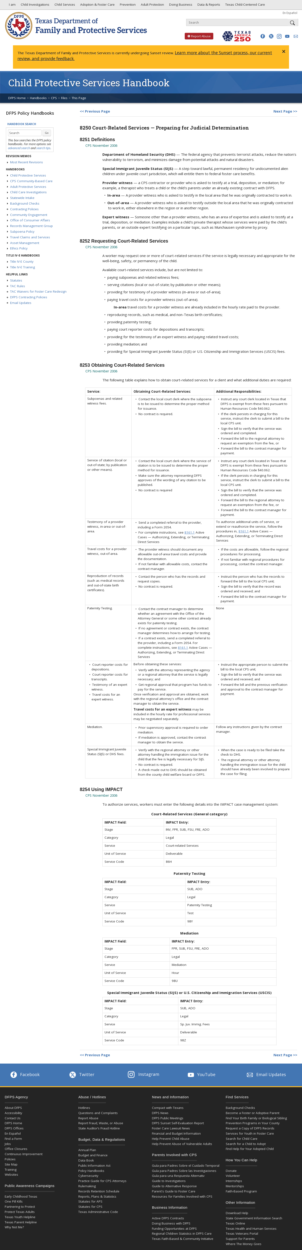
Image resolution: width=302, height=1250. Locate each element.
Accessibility (13, 1113)
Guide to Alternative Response (174, 1186)
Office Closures (16, 1149)
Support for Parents (240, 1239)
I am (11, 5)
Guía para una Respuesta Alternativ (178, 1176)
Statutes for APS (90, 1201)
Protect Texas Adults (20, 1212)
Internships (234, 1181)
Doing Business (180, 5)
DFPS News (160, 1113)
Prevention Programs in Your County (253, 1123)
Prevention (127, 5)
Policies (10, 1159)
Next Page (282, 111)
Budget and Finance (93, 1155)
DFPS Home (17, 98)
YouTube (201, 1074)
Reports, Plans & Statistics (97, 1196)
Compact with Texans (168, 1108)
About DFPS (13, 1108)
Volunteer (233, 1176)
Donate (231, 1171)
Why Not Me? (14, 1227)
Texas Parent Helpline (21, 1222)
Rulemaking (87, 1186)
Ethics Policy (19, 248)
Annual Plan (87, 1150)
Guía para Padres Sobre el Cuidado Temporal (185, 1165)
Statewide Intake (22, 198)
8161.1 (190, 532)
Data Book (86, 1160)
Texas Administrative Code (98, 1212)
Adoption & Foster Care (97, 5)
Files (64, 98)
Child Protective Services (28, 175)
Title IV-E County (22, 261)
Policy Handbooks (91, 1171)
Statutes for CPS (90, 1206)
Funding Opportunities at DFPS (174, 1228)
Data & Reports (208, 5)
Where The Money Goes (243, 1244)
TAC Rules (17, 286)
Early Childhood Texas (21, 1196)
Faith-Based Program (241, 1191)
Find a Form (13, 1138)
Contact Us (13, 1118)
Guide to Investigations (169, 1181)
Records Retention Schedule (98, 1191)
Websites (11, 1174)
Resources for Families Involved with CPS (182, 1196)
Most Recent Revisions (26, 162)
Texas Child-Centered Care (244, 5)
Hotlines (84, 1108)
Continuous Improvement (23, 1154)
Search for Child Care (241, 1138)
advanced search (19, 148)
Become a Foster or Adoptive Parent (252, 1113)
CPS (54, 98)
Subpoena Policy (22, 231)
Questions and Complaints (98, 1113)
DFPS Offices (14, 1128)
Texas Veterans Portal (242, 1233)
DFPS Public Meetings (167, 1118)
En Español (290, 13)
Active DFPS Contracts (168, 1218)
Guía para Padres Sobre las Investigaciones (184, 1171)
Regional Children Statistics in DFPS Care (182, 1233)
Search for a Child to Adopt (246, 1144)
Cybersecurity (88, 1176)
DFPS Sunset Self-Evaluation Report (178, 1123)
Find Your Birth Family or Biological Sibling (256, 1118)
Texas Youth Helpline (20, 1217)
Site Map (11, 1164)
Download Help (237, 1213)
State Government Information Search (254, 1218)
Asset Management (24, 243)
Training (11, 1169)
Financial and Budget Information (176, 1133)
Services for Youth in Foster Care (250, 1133)
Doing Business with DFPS (171, 1223)
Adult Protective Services (28, 187)
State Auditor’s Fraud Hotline (99, 1128)
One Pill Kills (14, 1201)
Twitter (81, 1074)
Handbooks (38, 98)
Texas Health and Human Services (251, 1228)
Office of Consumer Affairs (30, 220)
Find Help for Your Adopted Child (250, 1149)
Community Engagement (28, 215)
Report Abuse (198, 36)
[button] (263, 36)
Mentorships (235, 1186)
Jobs (8, 1144)
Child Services (64, 5)
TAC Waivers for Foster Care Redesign (38, 291)
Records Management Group (31, 226)
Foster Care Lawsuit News (171, 1128)
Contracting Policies (24, 209)
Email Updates (20, 303)
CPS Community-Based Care (31, 181)
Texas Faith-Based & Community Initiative (182, 1239)
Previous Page (97, 111)
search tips (43, 148)
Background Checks (24, 203)
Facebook (24, 1074)
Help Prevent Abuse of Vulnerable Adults (182, 1144)
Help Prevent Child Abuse (170, 1138)
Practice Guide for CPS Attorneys (102, 1181)
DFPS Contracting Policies (28, 297)
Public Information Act (94, 1165)
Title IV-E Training (22, 267)
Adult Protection (152, 5)
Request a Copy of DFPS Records (250, 1128)
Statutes (16, 280)
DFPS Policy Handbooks (30, 113)
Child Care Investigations (28, 192)
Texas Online (235, 1223)
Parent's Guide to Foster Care (173, 1191)
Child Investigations (34, 5)
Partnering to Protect (20, 1206)
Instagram (143, 1074)
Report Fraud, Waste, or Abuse (100, 1123)
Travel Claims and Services (30, 237)
